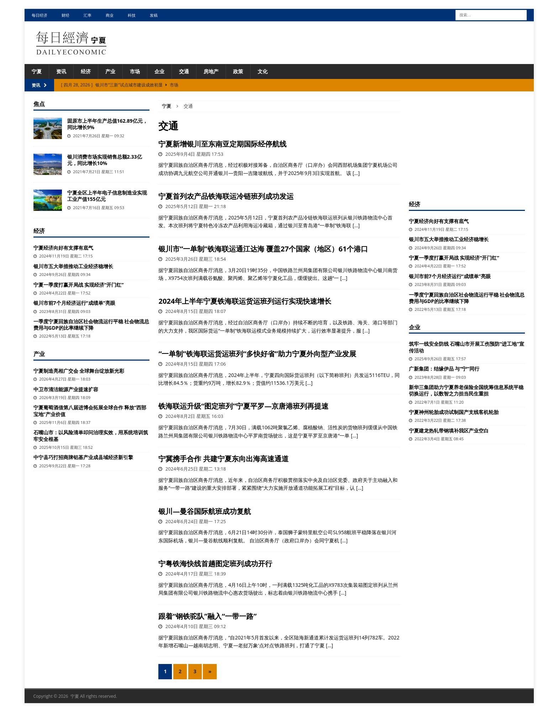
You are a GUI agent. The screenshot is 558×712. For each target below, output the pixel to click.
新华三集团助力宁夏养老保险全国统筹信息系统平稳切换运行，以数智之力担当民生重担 (466, 390)
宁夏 (37, 71)
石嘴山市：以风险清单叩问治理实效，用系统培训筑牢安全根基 (90, 435)
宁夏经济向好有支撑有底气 (63, 247)
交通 (184, 71)
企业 (159, 71)
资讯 (61, 71)
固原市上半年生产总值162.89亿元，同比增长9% (107, 124)
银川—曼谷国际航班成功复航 (204, 511)
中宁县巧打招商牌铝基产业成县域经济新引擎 (83, 457)
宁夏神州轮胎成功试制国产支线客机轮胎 (454, 412)
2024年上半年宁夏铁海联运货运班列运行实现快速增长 (244, 301)
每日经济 (39, 15)
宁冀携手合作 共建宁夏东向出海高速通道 (223, 458)
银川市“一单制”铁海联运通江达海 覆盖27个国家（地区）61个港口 (263, 249)
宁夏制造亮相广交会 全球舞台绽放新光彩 (79, 370)
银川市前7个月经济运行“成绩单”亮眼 (74, 302)
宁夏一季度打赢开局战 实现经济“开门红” (78, 284)
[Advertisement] (467, 144)
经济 (86, 71)
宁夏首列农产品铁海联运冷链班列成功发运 (226, 196)
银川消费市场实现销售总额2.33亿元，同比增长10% (104, 159)
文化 (263, 71)
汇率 (87, 15)
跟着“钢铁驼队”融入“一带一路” (207, 616)
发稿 (154, 15)
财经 (65, 15)
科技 (132, 15)
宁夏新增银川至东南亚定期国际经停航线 (222, 144)
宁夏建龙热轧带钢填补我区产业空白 (449, 430)
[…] (356, 173)
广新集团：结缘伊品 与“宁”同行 (444, 368)
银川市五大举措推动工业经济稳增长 (73, 266)
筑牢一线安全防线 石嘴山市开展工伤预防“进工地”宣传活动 (466, 347)
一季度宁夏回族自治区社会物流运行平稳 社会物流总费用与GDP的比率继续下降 (91, 324)
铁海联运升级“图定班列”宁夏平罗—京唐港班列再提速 (243, 406)
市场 (135, 71)
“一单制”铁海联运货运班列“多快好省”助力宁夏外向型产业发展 (257, 353)
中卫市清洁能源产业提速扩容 (65, 389)
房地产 (211, 71)
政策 (238, 71)
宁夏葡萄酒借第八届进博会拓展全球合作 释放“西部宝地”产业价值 (90, 410)
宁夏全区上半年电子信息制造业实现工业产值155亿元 (107, 195)
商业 (110, 15)
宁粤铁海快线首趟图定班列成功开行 (215, 563)
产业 (110, 71)
